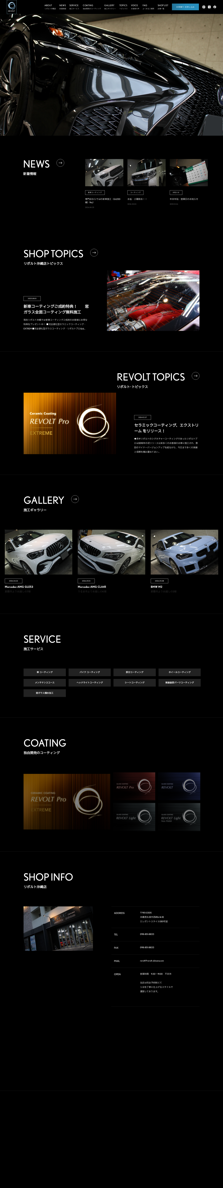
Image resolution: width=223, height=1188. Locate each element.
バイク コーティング (90, 673)
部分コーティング (134, 673)
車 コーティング (45, 673)
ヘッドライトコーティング (90, 683)
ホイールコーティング (180, 673)
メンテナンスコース (44, 683)
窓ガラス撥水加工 (44, 693)
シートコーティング (134, 683)
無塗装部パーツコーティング (179, 683)
